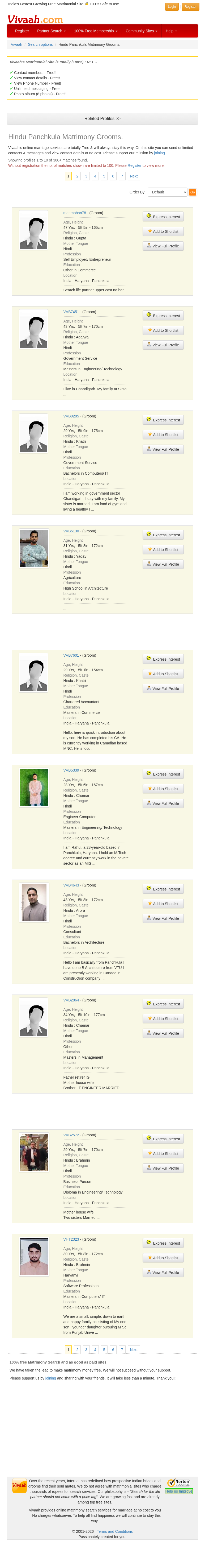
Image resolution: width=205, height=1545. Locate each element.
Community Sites (142, 31)
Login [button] (172, 7)
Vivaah (16, 44)
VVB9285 (71, 416)
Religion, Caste (76, 233)
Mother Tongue (75, 243)
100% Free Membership (95, 31)
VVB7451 (71, 312)
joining (159, 153)
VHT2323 (71, 1239)
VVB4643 (71, 885)
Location (70, 275)
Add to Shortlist (163, 231)
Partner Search (51, 31)
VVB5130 (71, 531)
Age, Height (73, 222)
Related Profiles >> (102, 118)
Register (22, 31)
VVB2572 (71, 1135)
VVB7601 (71, 655)
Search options (40, 44)
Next (134, 176)
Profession (72, 254)
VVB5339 (71, 770)
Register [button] (191, 7)
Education (71, 265)
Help (171, 31)
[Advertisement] (102, 1439)
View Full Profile (163, 245)
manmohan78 (74, 213)
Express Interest (163, 216)
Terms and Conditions (115, 1531)
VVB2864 (71, 1000)
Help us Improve (179, 1491)
